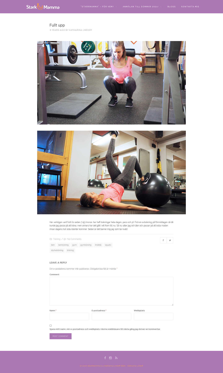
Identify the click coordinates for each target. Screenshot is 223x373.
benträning (63, 245)
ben (53, 245)
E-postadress (99, 310)
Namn (53, 310)
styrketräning (57, 250)
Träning (56, 239)
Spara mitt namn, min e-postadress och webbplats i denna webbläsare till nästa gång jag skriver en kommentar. (105, 329)
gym (74, 245)
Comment (54, 274)
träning (70, 250)
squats (108, 245)
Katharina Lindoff (80, 30)
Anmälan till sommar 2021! (142, 7)
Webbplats (139, 310)
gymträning (85, 245)
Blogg (172, 7)
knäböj (98, 245)
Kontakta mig (190, 7)
